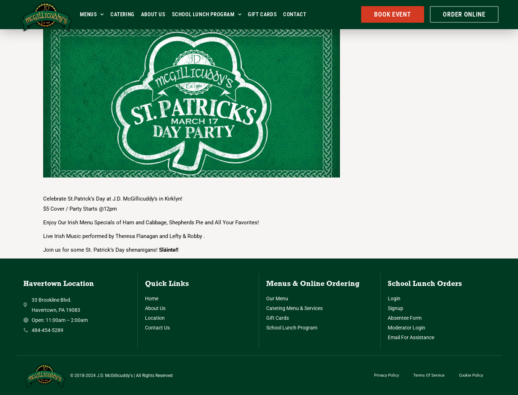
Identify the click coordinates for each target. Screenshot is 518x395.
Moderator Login (406, 328)
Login (394, 298)
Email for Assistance (411, 337)
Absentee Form (405, 318)
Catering (122, 14)
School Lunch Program (207, 14)
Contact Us (157, 328)
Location (155, 318)
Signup (395, 308)
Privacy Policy (386, 375)
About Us (153, 14)
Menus (92, 14)
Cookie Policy (471, 375)
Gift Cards (262, 14)
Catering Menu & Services (294, 308)
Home (151, 298)
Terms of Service (429, 375)
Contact (294, 14)
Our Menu (277, 298)
